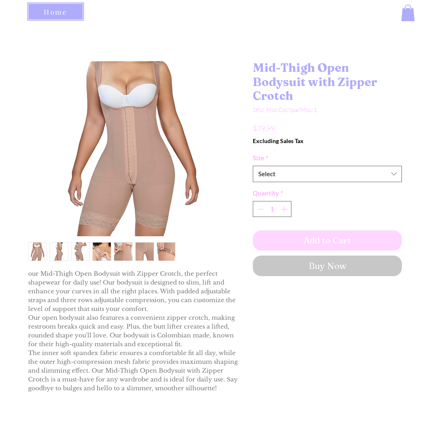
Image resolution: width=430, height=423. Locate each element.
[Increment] (285, 209)
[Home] (55, 11)
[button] (408, 13)
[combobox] (327, 174)
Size (260, 158)
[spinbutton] (272, 209)
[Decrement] (259, 209)
